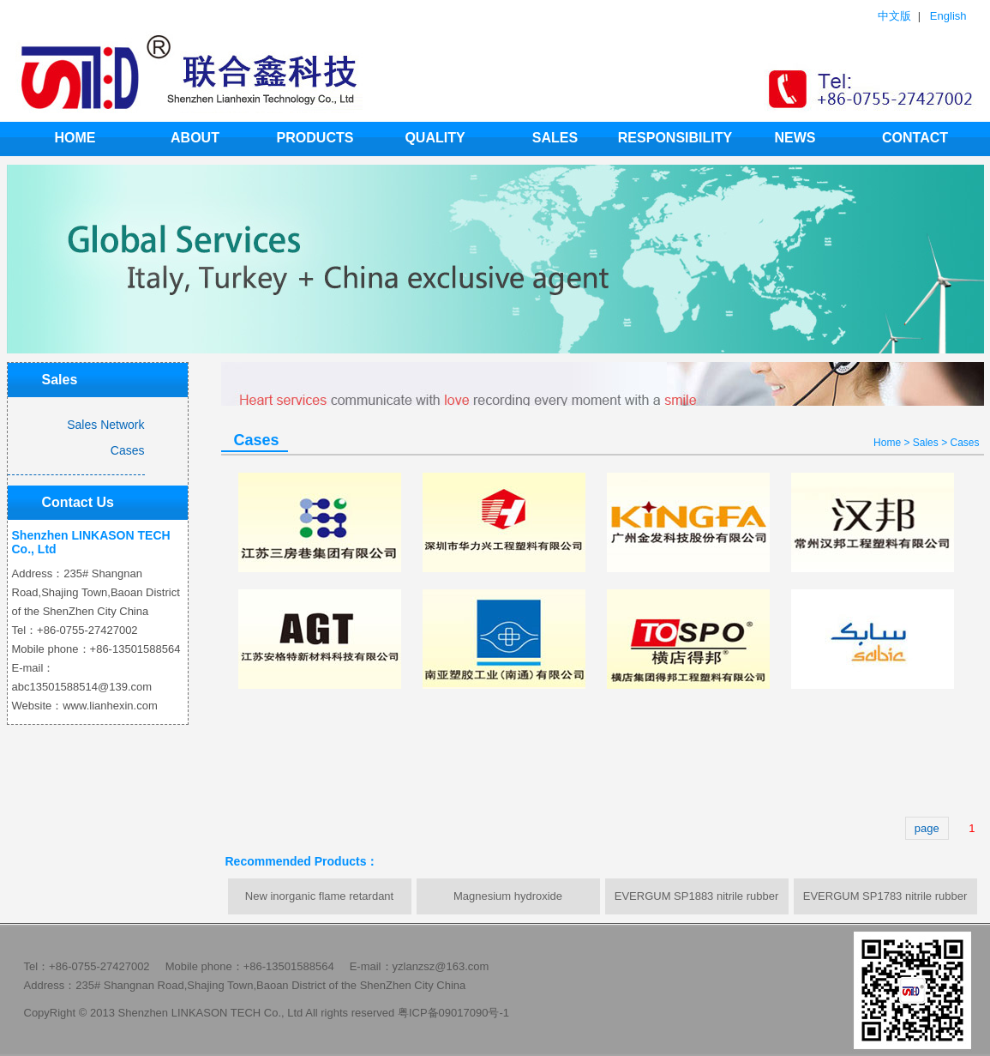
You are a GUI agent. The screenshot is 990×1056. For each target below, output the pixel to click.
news (795, 137)
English (948, 15)
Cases (964, 443)
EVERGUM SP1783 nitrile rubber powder (885, 902)
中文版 (894, 15)
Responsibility (675, 137)
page (927, 828)
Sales (555, 137)
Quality (435, 137)
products (315, 137)
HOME (75, 137)
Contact (915, 137)
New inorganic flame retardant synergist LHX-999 (319, 902)
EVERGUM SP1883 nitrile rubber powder (696, 902)
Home (887, 443)
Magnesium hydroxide (507, 896)
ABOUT (195, 137)
